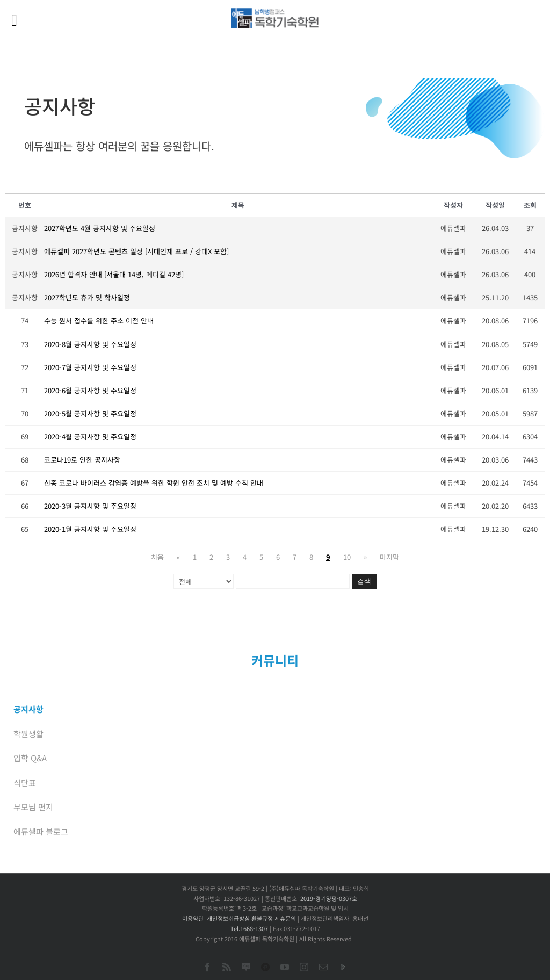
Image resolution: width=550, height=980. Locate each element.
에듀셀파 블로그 (40, 831)
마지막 (389, 557)
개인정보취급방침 (228, 918)
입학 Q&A (30, 757)
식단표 (24, 782)
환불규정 (262, 918)
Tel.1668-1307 (249, 928)
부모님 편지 (33, 806)
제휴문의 (285, 918)
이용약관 (193, 918)
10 (347, 557)
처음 (157, 557)
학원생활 (28, 733)
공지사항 (28, 709)
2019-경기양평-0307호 (328, 898)
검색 (364, 581)
